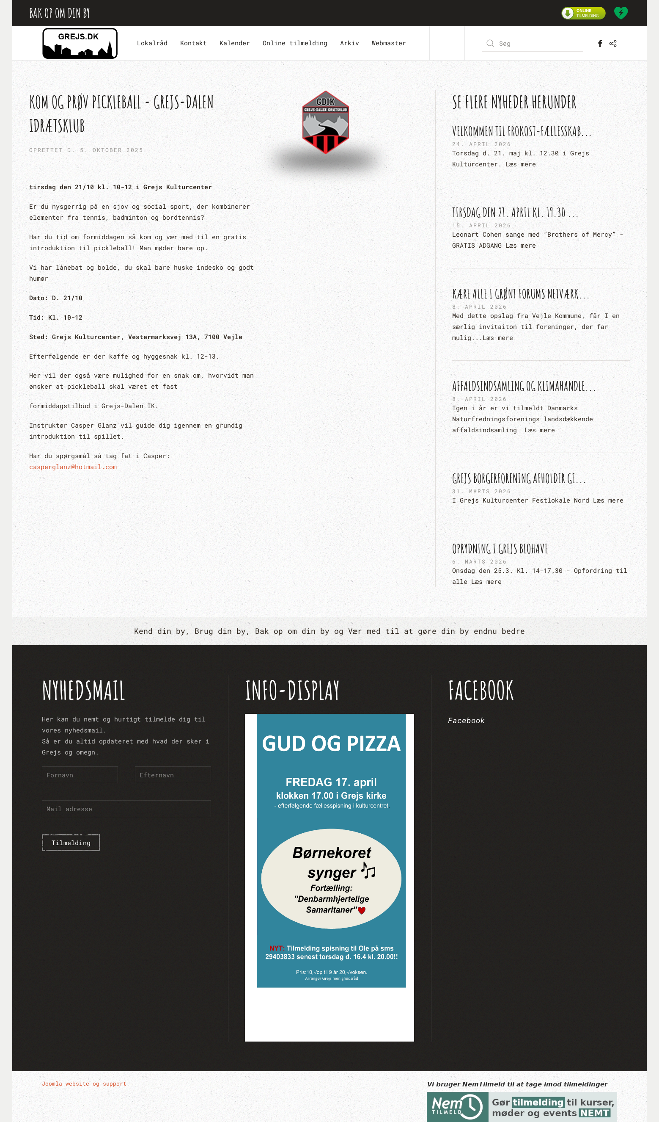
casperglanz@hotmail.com (73, 466)
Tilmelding (71, 842)
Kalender (235, 43)
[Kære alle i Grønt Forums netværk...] (541, 314)
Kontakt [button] (193, 43)
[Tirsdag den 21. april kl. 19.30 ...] (541, 227)
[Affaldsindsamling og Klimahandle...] (541, 406)
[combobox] (532, 43)
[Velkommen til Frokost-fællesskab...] (541, 146)
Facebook (466, 720)
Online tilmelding (295, 43)
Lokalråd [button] (152, 43)
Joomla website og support (84, 1083)
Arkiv (349, 43)
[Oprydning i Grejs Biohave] (541, 563)
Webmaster (389, 43)
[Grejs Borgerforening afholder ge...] (541, 488)
